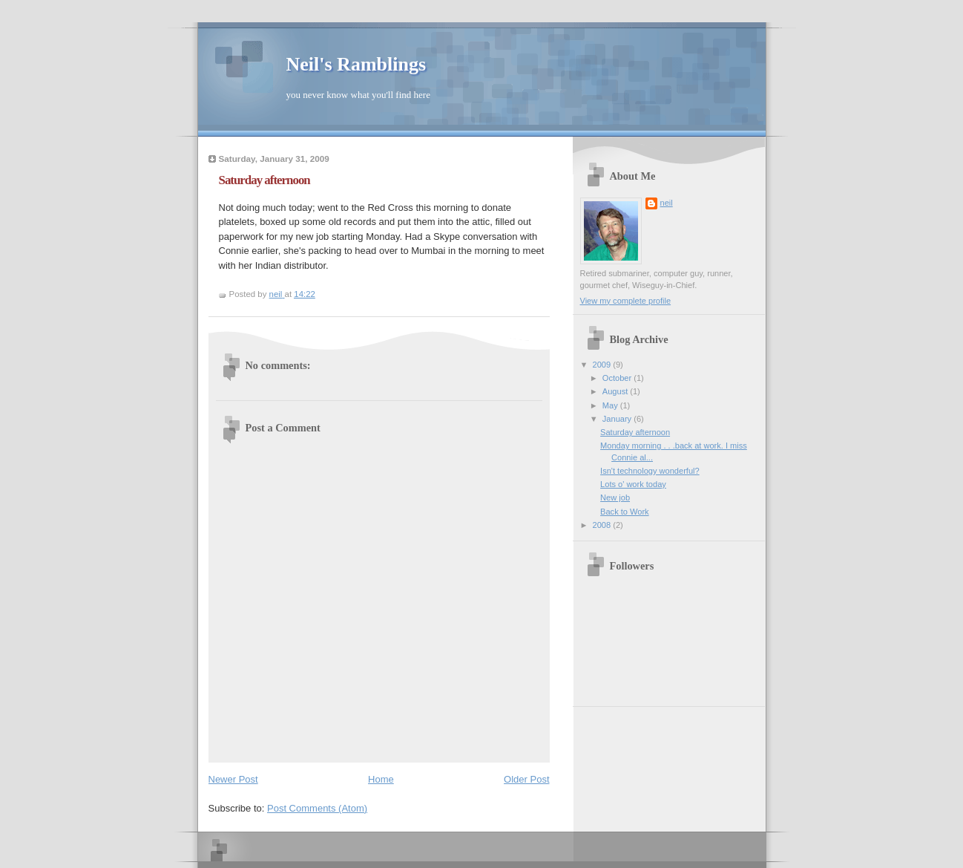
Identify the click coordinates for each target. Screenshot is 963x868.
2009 (603, 364)
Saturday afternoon (635, 432)
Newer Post (233, 779)
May (611, 405)
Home (381, 779)
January (618, 418)
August (616, 391)
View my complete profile (625, 300)
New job (615, 497)
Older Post (526, 779)
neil (666, 202)
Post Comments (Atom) (317, 808)
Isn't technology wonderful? (650, 470)
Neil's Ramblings (356, 64)
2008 (603, 525)
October (618, 377)
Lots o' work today (633, 484)
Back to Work (624, 511)
